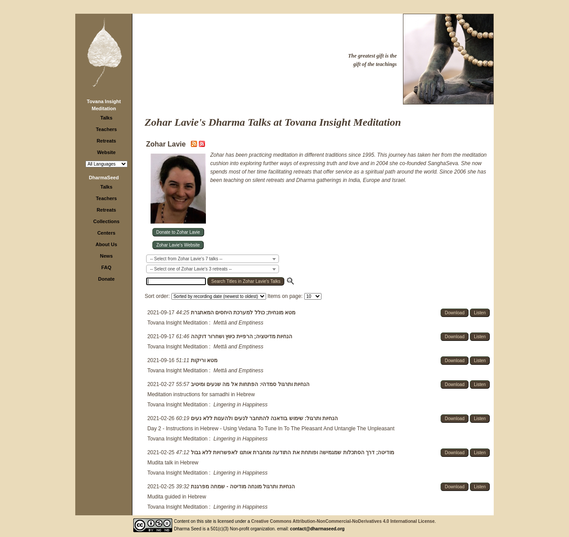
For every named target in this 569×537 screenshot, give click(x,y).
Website (106, 152)
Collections (106, 221)
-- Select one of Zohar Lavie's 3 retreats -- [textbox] (191, 269)
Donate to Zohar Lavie (178, 232)
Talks (106, 117)
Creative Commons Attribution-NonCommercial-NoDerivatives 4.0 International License (342, 521)
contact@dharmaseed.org (317, 528)
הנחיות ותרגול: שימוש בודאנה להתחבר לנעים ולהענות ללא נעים (263, 418)
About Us (106, 244)
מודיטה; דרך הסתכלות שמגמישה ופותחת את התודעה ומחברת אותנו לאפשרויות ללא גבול (291, 452)
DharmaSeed (104, 177)
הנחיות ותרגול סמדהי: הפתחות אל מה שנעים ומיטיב (249, 384)
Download (454, 312)
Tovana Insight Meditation (177, 323)
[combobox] (212, 259)
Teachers (106, 129)
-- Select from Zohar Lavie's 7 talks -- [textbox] (186, 258)
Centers (106, 233)
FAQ (106, 267)
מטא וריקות (203, 360)
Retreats (106, 140)
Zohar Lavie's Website (178, 245)
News (106, 256)
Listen (480, 312)
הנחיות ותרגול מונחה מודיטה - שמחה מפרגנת (241, 486)
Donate (106, 279)
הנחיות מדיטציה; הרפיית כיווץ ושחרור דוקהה (240, 336)
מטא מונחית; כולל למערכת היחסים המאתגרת (242, 312)
